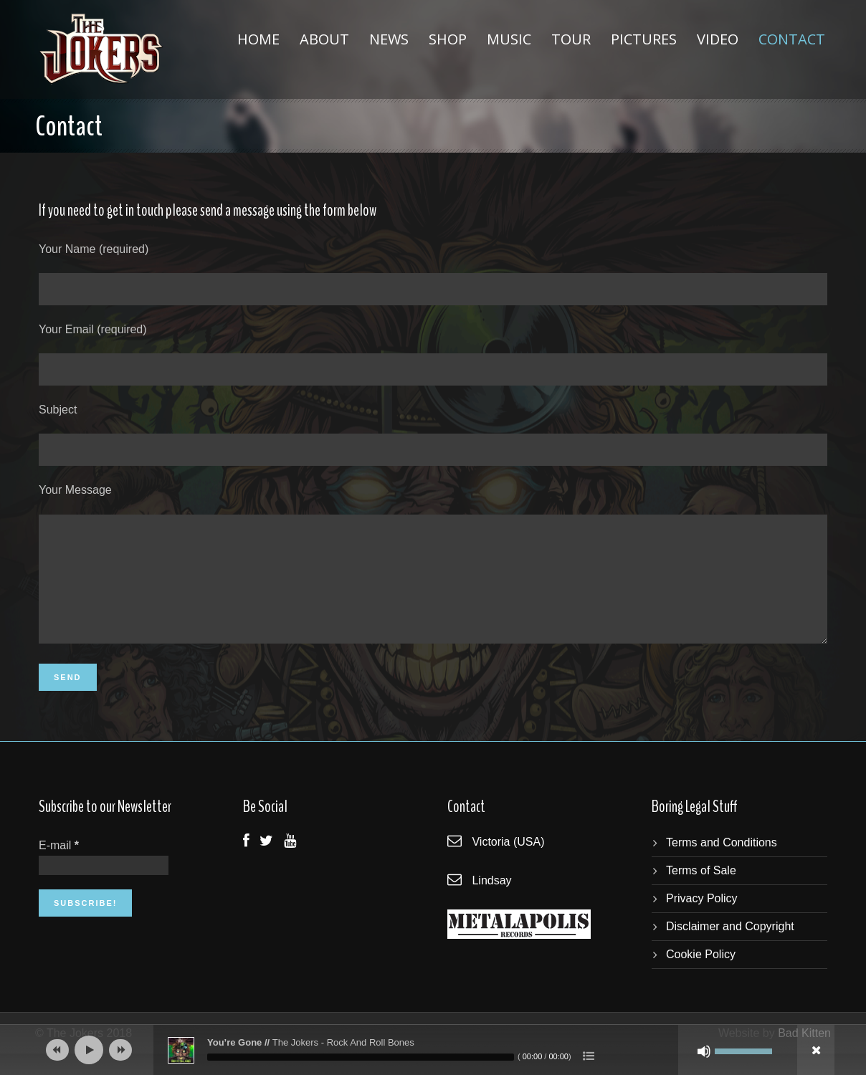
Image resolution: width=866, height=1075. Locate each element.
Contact (791, 39)
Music (509, 39)
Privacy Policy (702, 920)
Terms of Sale (701, 892)
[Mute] (704, 1051)
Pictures (644, 39)
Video (717, 39)
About (324, 39)
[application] (433, 1050)
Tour (571, 39)
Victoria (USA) (508, 863)
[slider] (360, 1057)
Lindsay (491, 902)
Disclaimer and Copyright (730, 948)
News (389, 39)
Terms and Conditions (721, 864)
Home (258, 39)
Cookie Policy (701, 976)
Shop (448, 39)
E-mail (59, 867)
